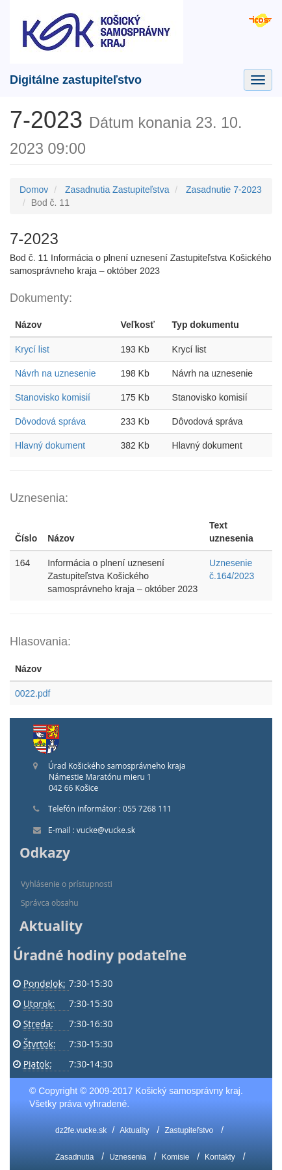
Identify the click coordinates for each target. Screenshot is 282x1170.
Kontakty (220, 1157)
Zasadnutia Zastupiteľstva (117, 189)
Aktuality (134, 1130)
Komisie (176, 1157)
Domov (33, 189)
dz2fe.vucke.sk (81, 1130)
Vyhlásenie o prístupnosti (66, 884)
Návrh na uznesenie (55, 373)
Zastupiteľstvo (188, 1130)
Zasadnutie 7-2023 (224, 189)
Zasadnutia (74, 1157)
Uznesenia (127, 1157)
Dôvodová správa (50, 421)
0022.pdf (33, 693)
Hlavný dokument (50, 445)
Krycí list (32, 349)
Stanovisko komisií (52, 397)
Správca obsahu (50, 902)
